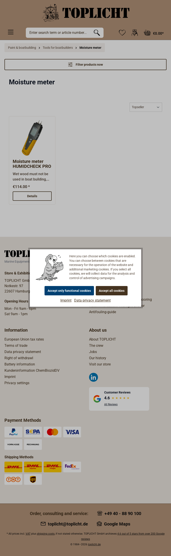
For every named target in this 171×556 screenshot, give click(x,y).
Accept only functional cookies (69, 290)
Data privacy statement (92, 300)
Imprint (65, 300)
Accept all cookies (111, 290)
